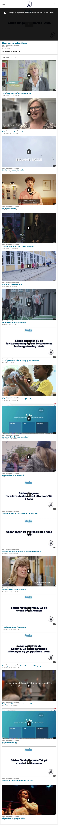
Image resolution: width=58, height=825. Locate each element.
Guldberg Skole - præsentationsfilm (13, 475)
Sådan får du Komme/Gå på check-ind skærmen (17, 780)
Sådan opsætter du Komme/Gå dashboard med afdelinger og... (22, 666)
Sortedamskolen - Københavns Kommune (15, 132)
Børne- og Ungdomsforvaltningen (10, 45)
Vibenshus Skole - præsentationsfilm (14, 589)
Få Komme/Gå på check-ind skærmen (14, 627)
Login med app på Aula (9, 742)
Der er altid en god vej (9, 208)
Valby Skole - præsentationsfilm (12, 284)
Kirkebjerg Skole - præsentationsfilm (14, 322)
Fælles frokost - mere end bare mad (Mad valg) (17, 399)
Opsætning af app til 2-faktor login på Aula (15, 437)
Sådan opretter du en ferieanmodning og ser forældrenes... (21, 361)
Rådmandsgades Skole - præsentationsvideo (16, 93)
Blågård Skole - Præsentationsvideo (13, 818)
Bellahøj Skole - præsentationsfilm (13, 170)
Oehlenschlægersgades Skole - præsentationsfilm (18, 246)
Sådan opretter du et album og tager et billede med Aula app (21, 551)
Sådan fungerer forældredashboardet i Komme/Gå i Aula (20, 513)
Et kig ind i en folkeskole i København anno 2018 (17, 704)
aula (12, 49)
